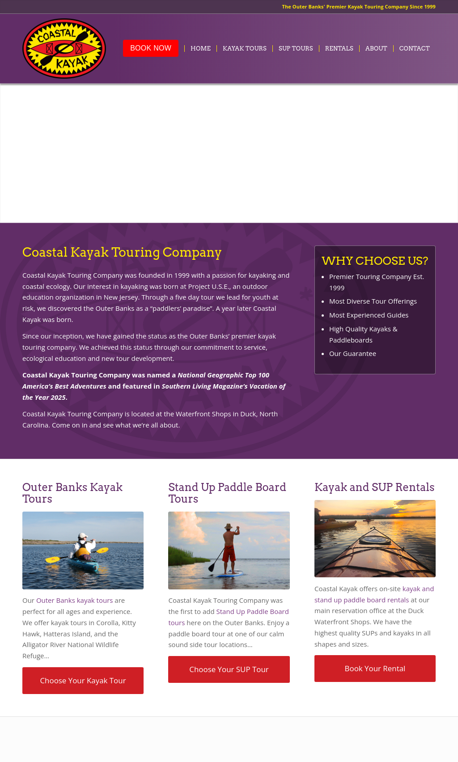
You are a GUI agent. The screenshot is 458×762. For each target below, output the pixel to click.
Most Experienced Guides (369, 314)
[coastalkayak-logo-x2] (64, 48)
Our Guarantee (352, 353)
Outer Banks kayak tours (74, 600)
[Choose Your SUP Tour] (228, 669)
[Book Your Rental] (375, 668)
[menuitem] (150, 48)
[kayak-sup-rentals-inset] (375, 538)
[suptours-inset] (228, 550)
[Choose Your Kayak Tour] (83, 680)
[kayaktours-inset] (83, 550)
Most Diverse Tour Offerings (373, 300)
